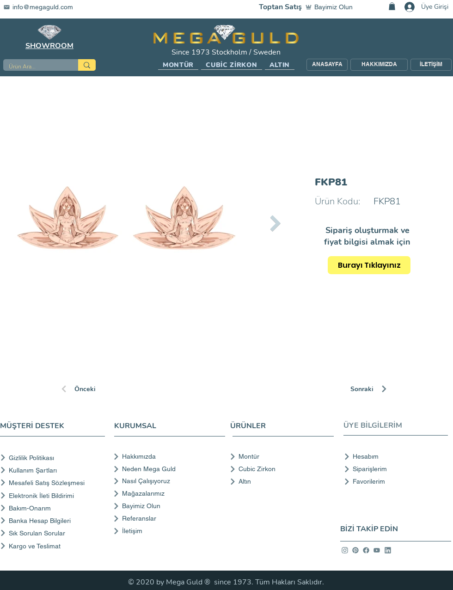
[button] (178, 65)
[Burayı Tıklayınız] (369, 265)
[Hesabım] (393, 456)
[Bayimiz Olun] (331, 7)
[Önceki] (93, 389)
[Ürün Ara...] (34, 66)
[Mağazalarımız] (168, 493)
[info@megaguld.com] (44, 7)
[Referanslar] (168, 518)
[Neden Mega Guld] (168, 468)
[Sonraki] (383, 389)
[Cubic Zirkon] (279, 468)
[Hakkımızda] (168, 456)
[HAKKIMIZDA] (379, 65)
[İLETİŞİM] (431, 65)
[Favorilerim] (393, 481)
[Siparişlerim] (393, 468)
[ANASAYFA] (327, 65)
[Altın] (279, 481)
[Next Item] (275, 223)
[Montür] (279, 456)
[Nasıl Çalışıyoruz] (168, 481)
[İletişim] (168, 530)
